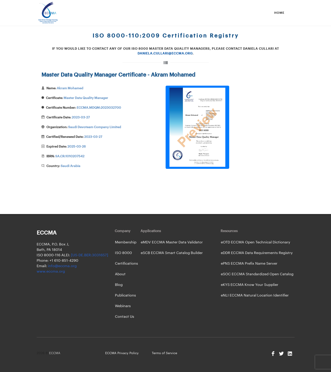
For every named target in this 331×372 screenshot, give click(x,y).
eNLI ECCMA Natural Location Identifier (255, 295)
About (120, 274)
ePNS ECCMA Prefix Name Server (249, 263)
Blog (119, 285)
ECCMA (54, 353)
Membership (125, 242)
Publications (125, 295)
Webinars (123, 306)
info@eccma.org (62, 266)
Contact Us (124, 316)
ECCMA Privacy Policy (122, 353)
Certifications (126, 263)
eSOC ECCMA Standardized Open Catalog (257, 274)
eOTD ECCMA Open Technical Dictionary (255, 242)
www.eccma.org (51, 271)
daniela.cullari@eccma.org (165, 53)
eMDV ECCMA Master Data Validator (172, 242)
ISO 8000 (123, 253)
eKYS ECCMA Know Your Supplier (249, 285)
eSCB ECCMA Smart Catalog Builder (172, 253)
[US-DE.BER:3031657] (89, 255)
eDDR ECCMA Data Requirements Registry (257, 253)
